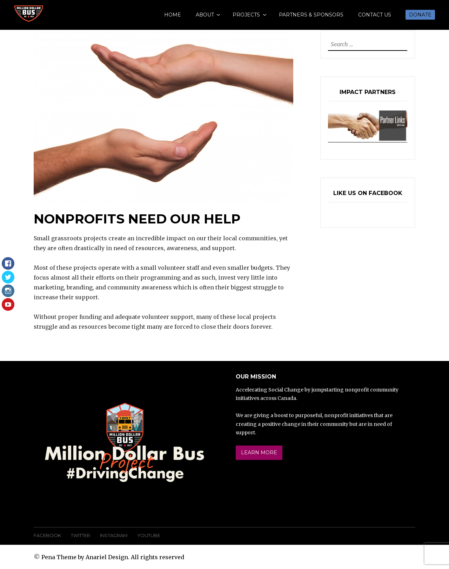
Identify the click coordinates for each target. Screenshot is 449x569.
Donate (420, 15)
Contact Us (374, 15)
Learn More (259, 452)
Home (172, 15)
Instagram (113, 535)
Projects (246, 15)
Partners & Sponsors (311, 15)
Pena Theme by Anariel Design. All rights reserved (112, 557)
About (205, 15)
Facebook (47, 535)
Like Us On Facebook (367, 193)
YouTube (148, 535)
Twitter (80, 535)
